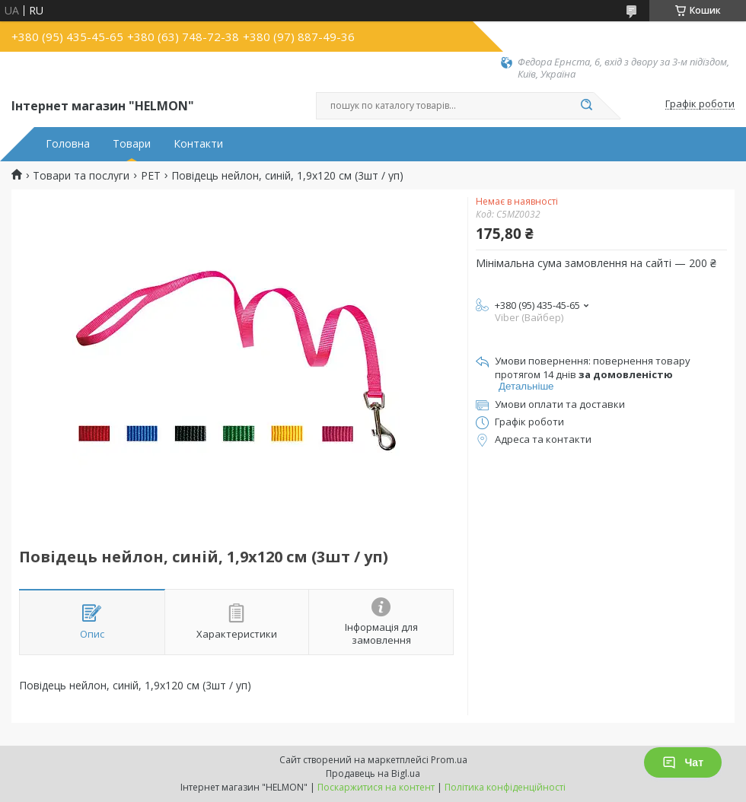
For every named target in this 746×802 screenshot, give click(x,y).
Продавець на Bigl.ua (373, 773)
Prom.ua (449, 759)
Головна (68, 143)
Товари (132, 143)
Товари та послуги (81, 176)
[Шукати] (586, 105)
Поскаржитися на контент (376, 787)
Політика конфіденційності (505, 787)
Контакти (198, 143)
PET (151, 176)
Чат (682, 762)
